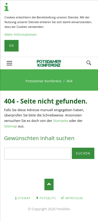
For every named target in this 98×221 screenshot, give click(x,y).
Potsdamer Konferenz (43, 81)
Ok (11, 45)
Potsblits (48, 198)
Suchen (89, 63)
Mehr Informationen (20, 34)
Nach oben (49, 184)
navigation (9, 63)
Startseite (60, 120)
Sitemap (10, 126)
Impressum (74, 198)
